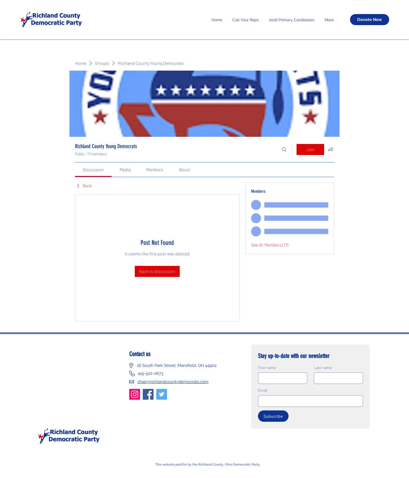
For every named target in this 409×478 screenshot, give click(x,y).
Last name (323, 367)
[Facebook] (148, 394)
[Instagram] (134, 394)
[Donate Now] (369, 19)
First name (267, 367)
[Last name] (337, 378)
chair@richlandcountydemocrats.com (173, 381)
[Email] (308, 401)
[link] (93, 169)
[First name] (281, 378)
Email (262, 390)
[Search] (284, 149)
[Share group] (330, 149)
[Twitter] (161, 394)
